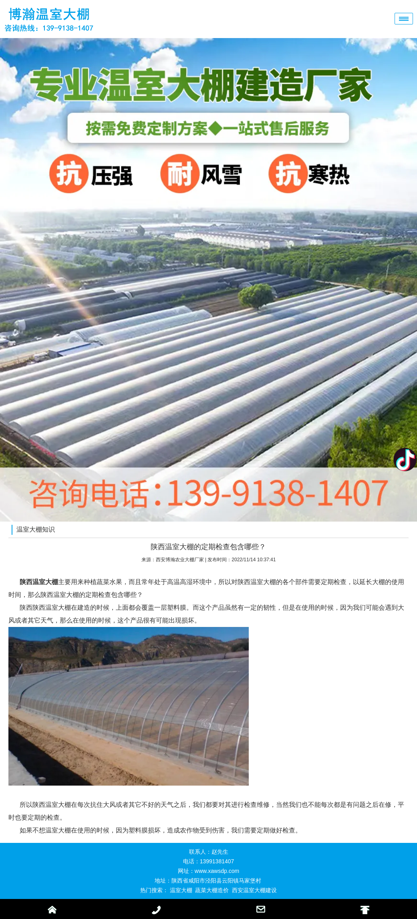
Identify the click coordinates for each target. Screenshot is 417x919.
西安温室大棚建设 (254, 890)
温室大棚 (181, 890)
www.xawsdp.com (217, 871)
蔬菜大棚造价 (212, 890)
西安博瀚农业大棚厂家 (180, 559)
